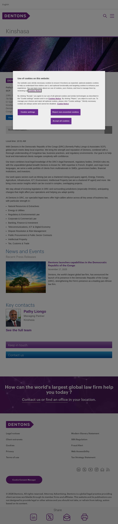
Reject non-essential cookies (65, 112)
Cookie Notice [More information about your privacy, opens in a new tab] (63, 104)
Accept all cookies (61, 121)
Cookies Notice (34, 91)
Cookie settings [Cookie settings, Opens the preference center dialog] (28, 112)
